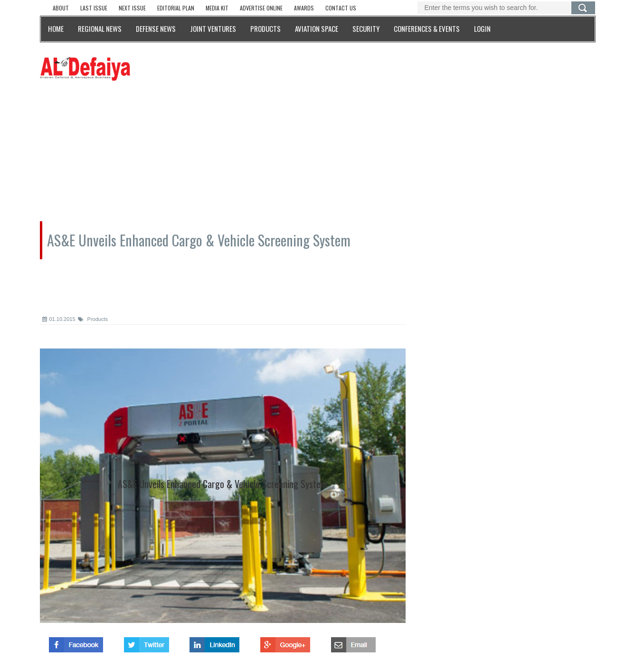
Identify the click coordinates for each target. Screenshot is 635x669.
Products (93, 319)
